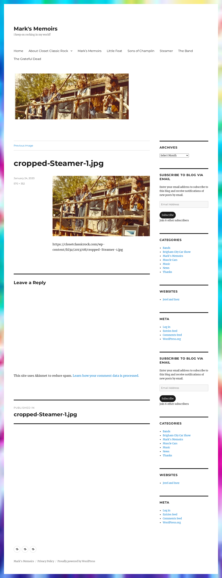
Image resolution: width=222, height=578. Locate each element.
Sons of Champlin (141, 51)
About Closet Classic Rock (48, 51)
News (166, 268)
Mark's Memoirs (35, 28)
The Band (185, 51)
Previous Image (23, 145)
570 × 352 (19, 183)
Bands (166, 248)
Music (166, 264)
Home (18, 51)
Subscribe (168, 215)
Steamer (166, 51)
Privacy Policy (46, 561)
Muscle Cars (170, 260)
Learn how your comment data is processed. (106, 376)
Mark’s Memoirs (89, 51)
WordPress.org (172, 339)
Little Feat (114, 51)
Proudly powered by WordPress (76, 561)
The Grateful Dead (27, 59)
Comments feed (172, 335)
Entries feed (170, 331)
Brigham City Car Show (177, 252)
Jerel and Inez (171, 299)
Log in (166, 327)
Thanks (167, 272)
